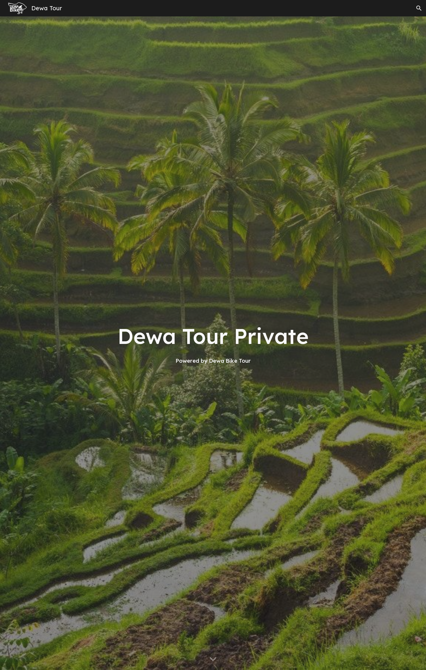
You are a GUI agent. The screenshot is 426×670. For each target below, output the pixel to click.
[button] (419, 8)
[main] (213, 343)
